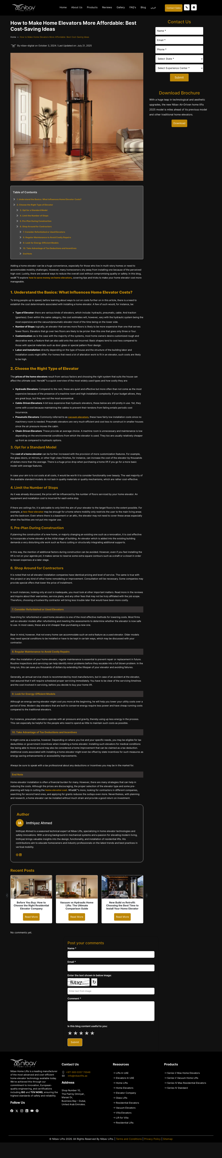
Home (63, 7)
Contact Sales (174, 8)
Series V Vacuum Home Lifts (182, 1078)
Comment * (74, 998)
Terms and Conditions (129, 1138)
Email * (72, 961)
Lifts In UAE (122, 1073)
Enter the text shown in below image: (90, 975)
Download (179, 123)
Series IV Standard (177, 1088)
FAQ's (132, 7)
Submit (179, 77)
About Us (76, 7)
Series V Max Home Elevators (183, 1073)
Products (92, 7)
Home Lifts (122, 1083)
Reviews (107, 7)
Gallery (121, 7)
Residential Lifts (125, 1122)
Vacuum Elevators (126, 1107)
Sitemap (168, 1138)
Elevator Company (126, 1093)
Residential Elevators (127, 1102)
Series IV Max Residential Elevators (186, 1083)
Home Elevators (124, 1088)
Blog (143, 7)
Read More (31, 916)
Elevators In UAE (125, 1078)
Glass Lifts (121, 1097)
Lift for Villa (122, 1117)
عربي (153, 7)
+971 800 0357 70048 (78, 1072)
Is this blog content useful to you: (88, 1026)
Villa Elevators (123, 1112)
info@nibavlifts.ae (77, 1075)
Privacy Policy (152, 1138)
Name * (72, 948)
